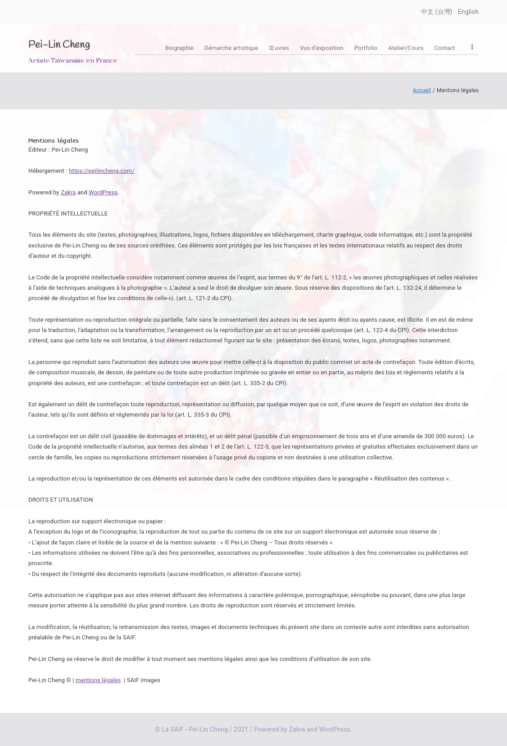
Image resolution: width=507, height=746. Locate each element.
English (468, 11)
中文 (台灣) (437, 11)
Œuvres (279, 48)
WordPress (103, 192)
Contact (445, 48)
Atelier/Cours (405, 48)
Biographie (179, 48)
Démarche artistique (231, 48)
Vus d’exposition (322, 48)
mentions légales (98, 680)
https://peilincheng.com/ (102, 170)
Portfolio (365, 48)
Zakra (68, 192)
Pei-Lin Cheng (59, 45)
